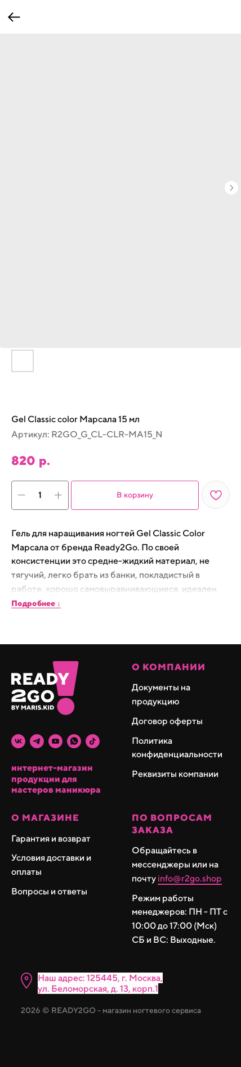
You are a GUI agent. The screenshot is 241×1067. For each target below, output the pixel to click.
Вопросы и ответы (49, 891)
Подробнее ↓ (36, 603)
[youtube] (55, 741)
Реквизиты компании (175, 773)
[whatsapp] (74, 741)
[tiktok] (93, 741)
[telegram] (37, 741)
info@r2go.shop (190, 878)
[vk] (18, 741)
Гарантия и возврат (51, 838)
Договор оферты (167, 721)
